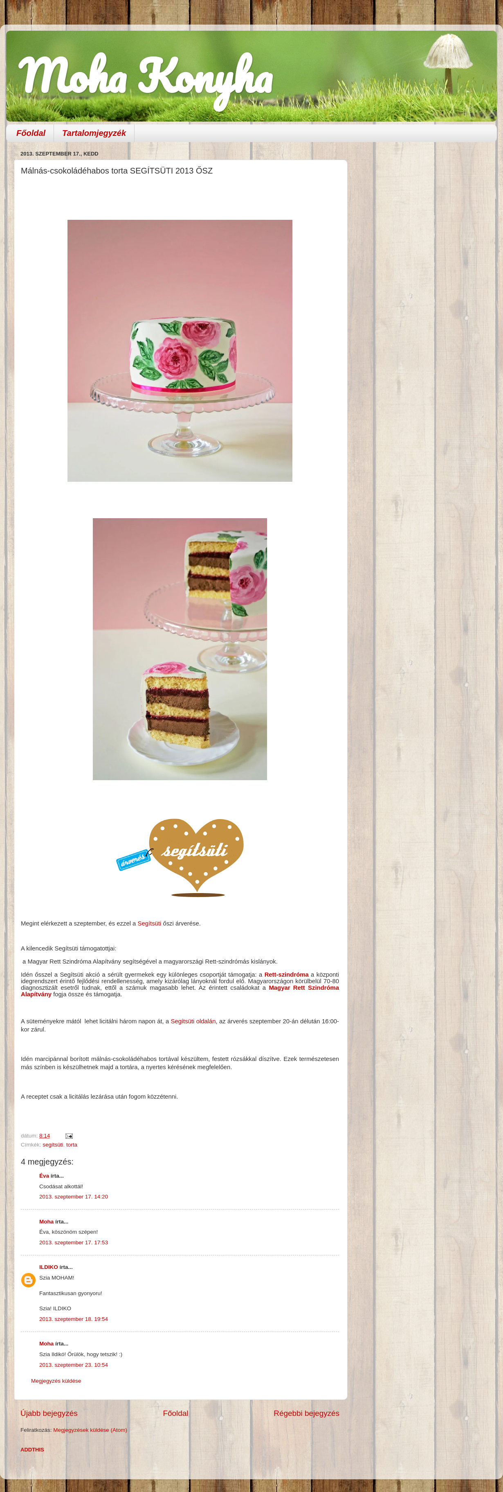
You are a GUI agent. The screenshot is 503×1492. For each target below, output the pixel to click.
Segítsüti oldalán (193, 1021)
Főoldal (30, 133)
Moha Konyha (145, 75)
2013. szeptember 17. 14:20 (73, 1197)
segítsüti (53, 1145)
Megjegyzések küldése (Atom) (90, 1430)
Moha (46, 1222)
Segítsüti (150, 923)
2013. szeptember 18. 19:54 (73, 1319)
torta (71, 1145)
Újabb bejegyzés (49, 1413)
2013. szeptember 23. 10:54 (73, 1365)
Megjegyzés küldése (56, 1381)
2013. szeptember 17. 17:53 (73, 1242)
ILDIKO (48, 1267)
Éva (44, 1176)
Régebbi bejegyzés (306, 1413)
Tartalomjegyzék (94, 133)
